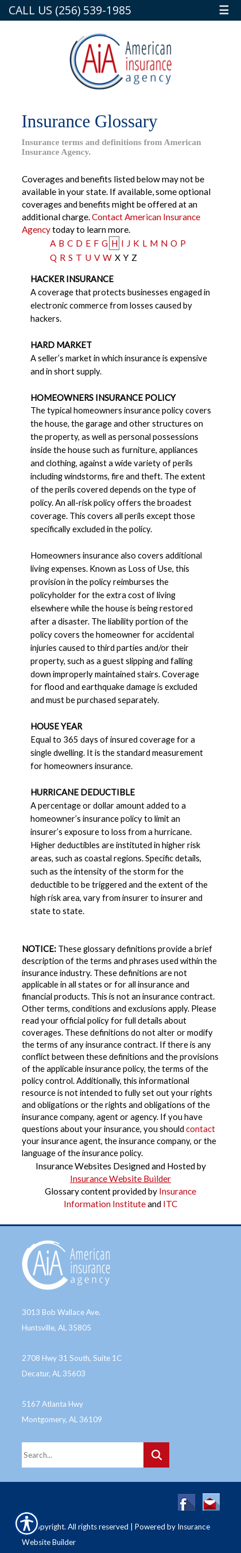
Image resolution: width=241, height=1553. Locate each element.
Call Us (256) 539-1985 (70, 10)
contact (200, 1129)
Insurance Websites (73, 1166)
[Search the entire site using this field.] (82, 1455)
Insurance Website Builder (120, 1178)
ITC (170, 1204)
